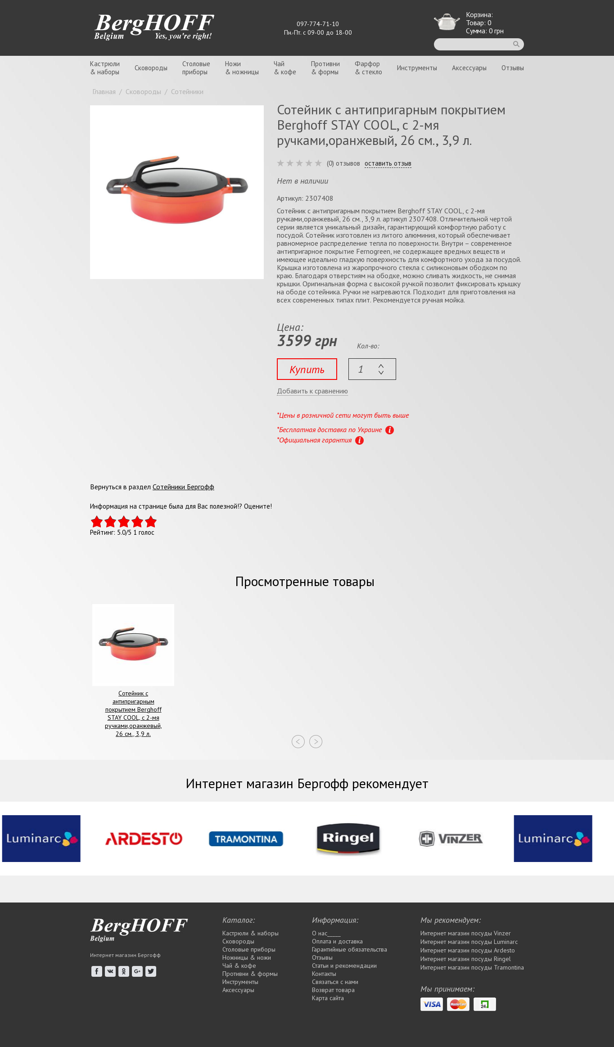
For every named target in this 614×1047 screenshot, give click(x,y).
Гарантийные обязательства (349, 949)
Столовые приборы (248, 949)
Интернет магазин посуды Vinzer (465, 933)
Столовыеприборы (196, 67)
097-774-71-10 (318, 24)
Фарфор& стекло (368, 67)
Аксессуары (469, 67)
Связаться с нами (335, 982)
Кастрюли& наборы (105, 67)
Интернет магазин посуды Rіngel (465, 959)
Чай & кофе (239, 965)
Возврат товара (333, 990)
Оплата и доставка (337, 941)
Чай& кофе (285, 67)
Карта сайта (328, 998)
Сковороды (151, 67)
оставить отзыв (388, 163)
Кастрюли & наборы (250, 933)
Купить (307, 369)
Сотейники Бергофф (183, 487)
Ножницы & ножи (246, 957)
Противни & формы (250, 974)
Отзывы (512, 67)
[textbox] (372, 369)
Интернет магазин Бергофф (125, 955)
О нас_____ (326, 933)
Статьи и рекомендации (344, 965)
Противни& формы (325, 67)
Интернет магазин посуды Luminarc (469, 942)
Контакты (324, 974)
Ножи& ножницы (242, 67)
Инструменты (417, 67)
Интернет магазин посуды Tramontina (472, 967)
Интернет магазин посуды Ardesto (467, 950)
